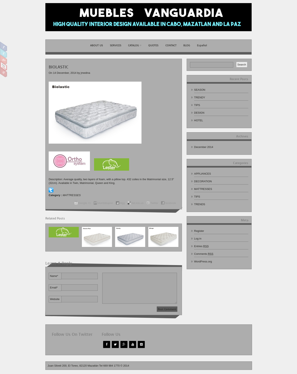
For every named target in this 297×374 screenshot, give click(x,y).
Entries (201, 246)
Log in (197, 238)
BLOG (186, 45)
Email (54, 287)
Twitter (3, 53)
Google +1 (84, 203)
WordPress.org (203, 261)
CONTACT (171, 45)
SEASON (199, 89)
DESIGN (199, 112)
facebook (170, 203)
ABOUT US (96, 45)
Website (55, 299)
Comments (203, 253)
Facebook (3, 47)
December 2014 (203, 147)
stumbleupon (105, 203)
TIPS (197, 105)
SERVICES (115, 45)
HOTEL (198, 120)
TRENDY (199, 97)
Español (202, 45)
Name (54, 276)
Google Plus (3, 59)
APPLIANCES (202, 173)
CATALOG (134, 45)
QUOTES (153, 45)
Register (199, 230)
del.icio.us (138, 203)
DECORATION (203, 181)
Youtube (3, 66)
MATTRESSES (72, 195)
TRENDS (199, 204)
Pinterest (3, 72)
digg (122, 203)
